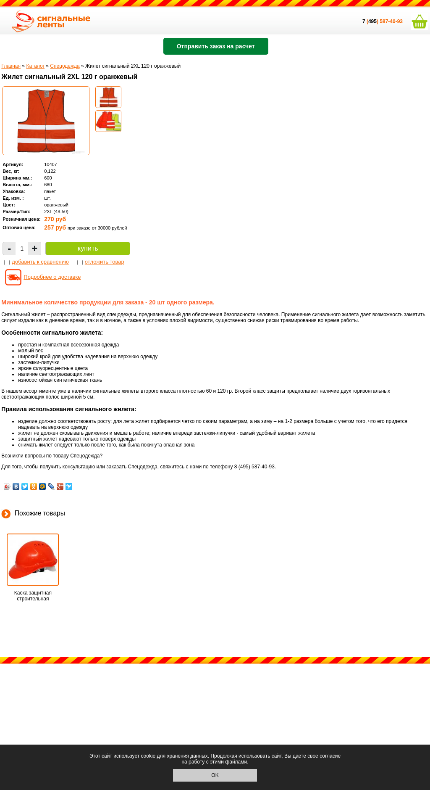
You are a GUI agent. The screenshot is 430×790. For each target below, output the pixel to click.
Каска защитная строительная (33, 596)
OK (214, 775)
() (371, 21)
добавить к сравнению (40, 262)
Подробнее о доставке (52, 277)
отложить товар (104, 262)
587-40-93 (391, 21)
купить (88, 248)
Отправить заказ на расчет (216, 46)
